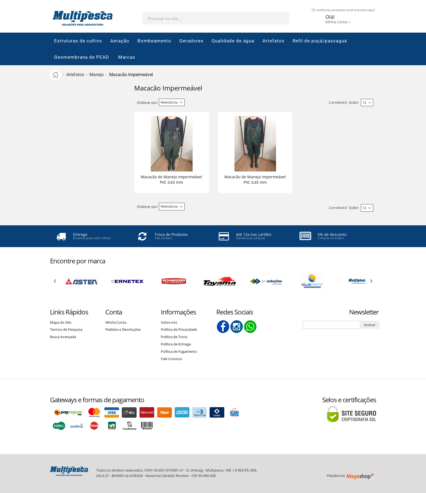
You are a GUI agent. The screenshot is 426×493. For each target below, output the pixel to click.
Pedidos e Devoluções (123, 329)
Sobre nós (169, 322)
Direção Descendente (189, 102)
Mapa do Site (60, 322)
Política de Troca (174, 336)
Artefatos (75, 74)
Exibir (353, 102)
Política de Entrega (176, 344)
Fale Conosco (171, 358)
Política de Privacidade (179, 329)
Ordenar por (147, 102)
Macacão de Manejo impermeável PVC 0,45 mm (255, 179)
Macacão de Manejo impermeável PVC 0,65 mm (171, 179)
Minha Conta (115, 322)
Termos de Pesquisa (66, 329)
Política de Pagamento (179, 351)
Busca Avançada (63, 336)
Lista (206, 102)
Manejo (96, 74)
